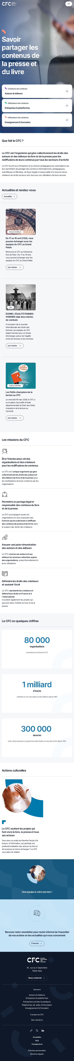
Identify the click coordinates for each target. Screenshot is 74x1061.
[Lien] (31, 1030)
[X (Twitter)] (37, 1030)
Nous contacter (37, 978)
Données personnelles (37, 1050)
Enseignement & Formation (37, 1008)
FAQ (37, 1041)
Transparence (37, 1044)
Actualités (10, 196)
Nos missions (37, 1020)
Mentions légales (37, 1054)
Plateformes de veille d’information (37, 1005)
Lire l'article (15, 267)
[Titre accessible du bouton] (67, 91)
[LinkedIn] (42, 1030)
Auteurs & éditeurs (37, 995)
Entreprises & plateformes (37, 998)
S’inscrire (37, 943)
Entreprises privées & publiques (37, 1001)
